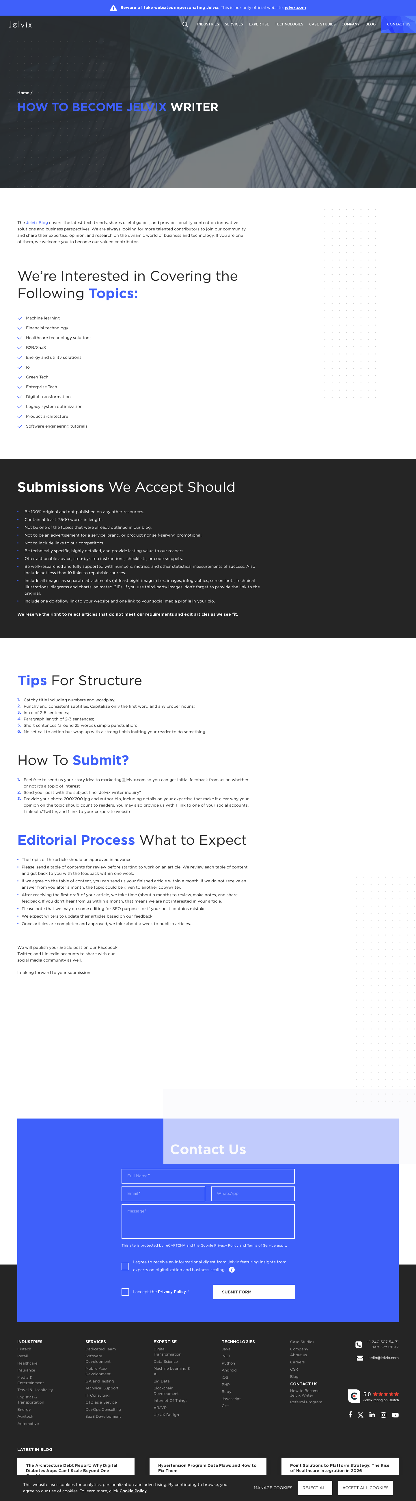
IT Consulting (97, 1395)
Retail (22, 1356)
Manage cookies (273, 1488)
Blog (370, 24)
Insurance (26, 1370)
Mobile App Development (98, 1371)
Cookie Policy (133, 1491)
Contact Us (304, 1384)
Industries (208, 24)
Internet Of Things (170, 1400)
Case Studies (322, 24)
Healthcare (27, 1363)
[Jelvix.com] (24, 24)
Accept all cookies (365, 1488)
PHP (226, 1385)
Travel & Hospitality (35, 1390)
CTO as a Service (101, 1402)
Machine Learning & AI (172, 1371)
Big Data (162, 1381)
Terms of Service (261, 1245)
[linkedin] (372, 1415)
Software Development (98, 1359)
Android (229, 1370)
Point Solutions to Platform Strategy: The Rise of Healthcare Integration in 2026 (339, 1468)
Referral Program (306, 1402)
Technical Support (101, 1388)
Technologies (289, 24)
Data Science (166, 1361)
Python (228, 1363)
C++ (225, 1406)
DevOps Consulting (103, 1409)
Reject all (315, 1488)
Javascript (231, 1399)
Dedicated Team (100, 1349)
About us (298, 1355)
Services (234, 24)
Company (351, 24)
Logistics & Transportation (30, 1400)
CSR (294, 1369)
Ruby (227, 1391)
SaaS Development (103, 1416)
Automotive (28, 1424)
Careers (297, 1362)
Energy (24, 1409)
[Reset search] (185, 24)
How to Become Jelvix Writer (305, 1393)
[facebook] (350, 1415)
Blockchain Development (166, 1391)
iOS (225, 1377)
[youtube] (395, 1415)
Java (226, 1349)
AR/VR (160, 1408)
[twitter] (360, 1415)
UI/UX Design (166, 1415)
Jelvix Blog (37, 223)
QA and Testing (99, 1381)
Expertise (259, 24)
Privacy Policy (226, 1245)
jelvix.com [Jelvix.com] (295, 8)
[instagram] (383, 1415)
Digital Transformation (167, 1352)
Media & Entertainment (30, 1380)
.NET (226, 1356)
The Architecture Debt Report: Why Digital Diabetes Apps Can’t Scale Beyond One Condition (71, 1471)
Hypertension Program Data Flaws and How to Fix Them (207, 1468)
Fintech (24, 1349)
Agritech (25, 1416)
